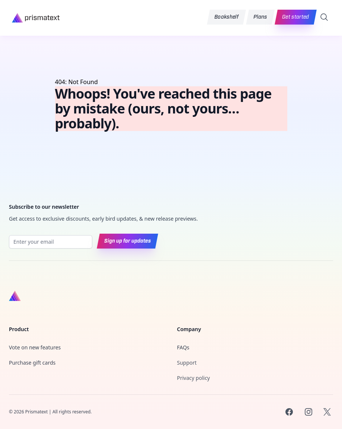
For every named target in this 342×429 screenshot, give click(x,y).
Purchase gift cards (32, 362)
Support (187, 362)
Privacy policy (193, 377)
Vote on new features (35, 347)
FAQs (183, 347)
